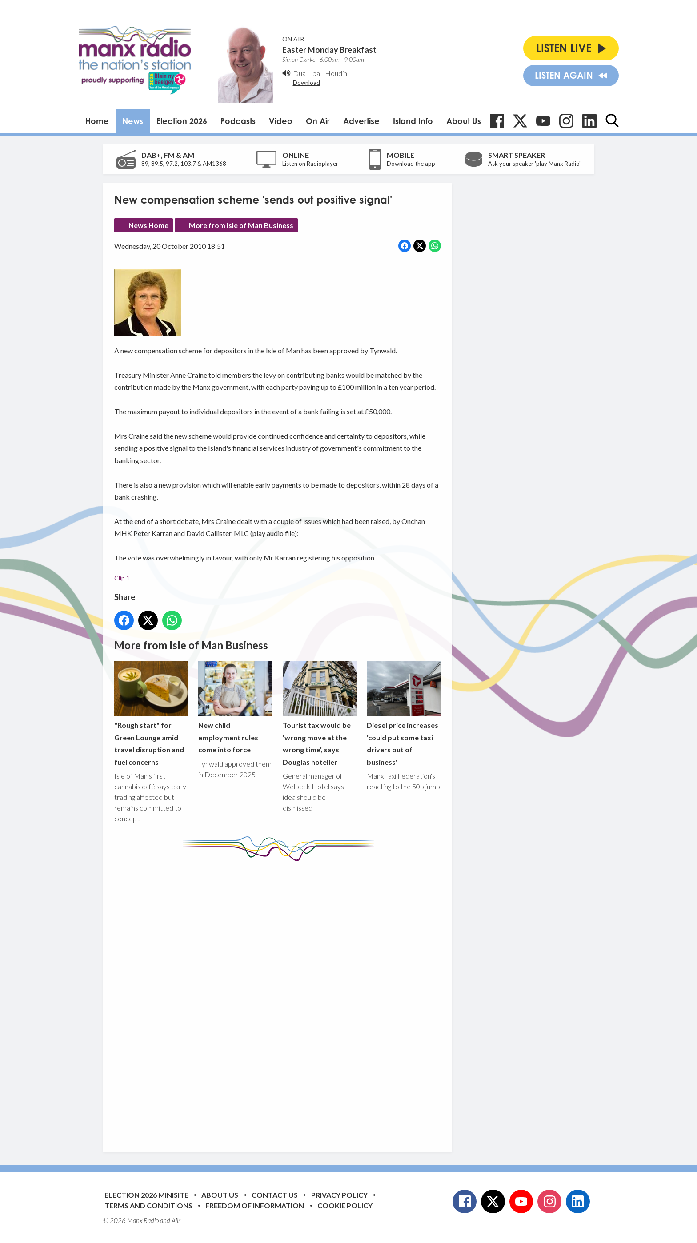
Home (97, 121)
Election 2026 (181, 121)
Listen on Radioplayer (310, 163)
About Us (463, 121)
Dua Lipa (306, 73)
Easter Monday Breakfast (329, 50)
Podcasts (238, 121)
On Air (318, 121)
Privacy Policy (339, 1195)
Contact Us (275, 1195)
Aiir (176, 1220)
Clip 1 (122, 577)
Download (306, 82)
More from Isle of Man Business (241, 225)
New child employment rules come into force (235, 707)
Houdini (336, 73)
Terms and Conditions (148, 1205)
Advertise (361, 121)
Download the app (411, 163)
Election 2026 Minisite (146, 1195)
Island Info (413, 121)
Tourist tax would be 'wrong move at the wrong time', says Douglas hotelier (319, 713)
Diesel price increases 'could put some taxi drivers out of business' (403, 713)
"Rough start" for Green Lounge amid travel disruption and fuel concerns (151, 713)
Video (280, 121)
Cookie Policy (345, 1205)
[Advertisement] (281, 1000)
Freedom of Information (254, 1205)
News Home (148, 225)
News (132, 121)
